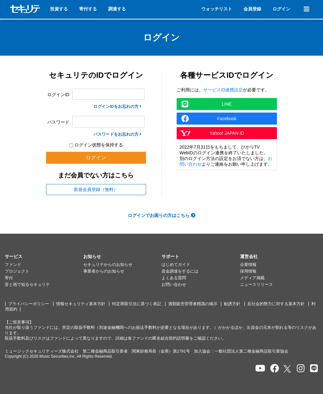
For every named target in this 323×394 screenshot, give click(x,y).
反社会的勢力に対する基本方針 (276, 304)
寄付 (9, 278)
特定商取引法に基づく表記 (136, 304)
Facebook (209, 118)
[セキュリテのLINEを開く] (314, 368)
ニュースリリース (256, 284)
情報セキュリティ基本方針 (80, 304)
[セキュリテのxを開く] (288, 368)
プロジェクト (17, 271)
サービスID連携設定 (223, 89)
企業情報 (248, 264)
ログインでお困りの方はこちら (161, 215)
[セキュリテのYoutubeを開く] (260, 368)
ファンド (13, 264)
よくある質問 (174, 278)
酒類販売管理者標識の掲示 (192, 304)
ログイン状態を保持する (96, 144)
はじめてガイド (176, 264)
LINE (207, 104)
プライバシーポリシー (28, 304)
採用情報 (248, 271)
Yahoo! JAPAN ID (211, 133)
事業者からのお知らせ (103, 271)
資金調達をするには (180, 271)
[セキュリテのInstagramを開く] (301, 368)
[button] (44, 257)
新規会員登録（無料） (96, 189)
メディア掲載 (252, 278)
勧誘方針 (232, 304)
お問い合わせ (174, 284)
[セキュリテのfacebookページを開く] (274, 368)
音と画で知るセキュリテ (27, 284)
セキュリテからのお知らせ (107, 264)
